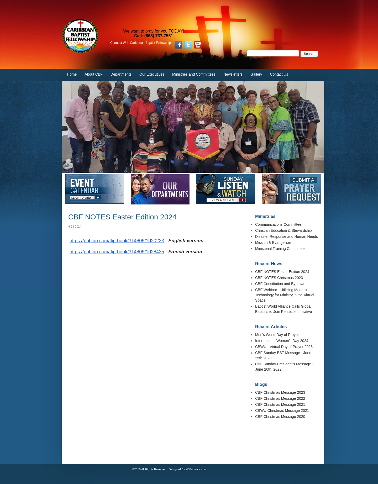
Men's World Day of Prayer (277, 335)
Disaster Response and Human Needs (286, 236)
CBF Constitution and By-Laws (280, 284)
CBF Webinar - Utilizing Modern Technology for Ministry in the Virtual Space (284, 295)
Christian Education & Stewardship (283, 230)
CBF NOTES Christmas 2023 (279, 278)
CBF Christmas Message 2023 (280, 392)
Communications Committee (278, 224)
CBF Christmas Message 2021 (280, 404)
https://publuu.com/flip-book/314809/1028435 (117, 251)
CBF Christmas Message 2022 (280, 398)
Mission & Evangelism (273, 242)
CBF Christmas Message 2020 (280, 416)
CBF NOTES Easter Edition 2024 (282, 272)
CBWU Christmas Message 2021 (282, 410)
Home (72, 74)
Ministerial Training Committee (279, 248)
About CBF (93, 74)
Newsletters (233, 74)
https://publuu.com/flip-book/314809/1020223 (117, 240)
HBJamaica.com (196, 469)
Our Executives (151, 74)
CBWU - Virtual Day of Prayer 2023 (284, 347)
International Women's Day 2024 (281, 341)
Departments (121, 74)
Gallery (256, 74)
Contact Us (279, 74)
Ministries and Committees (194, 74)
